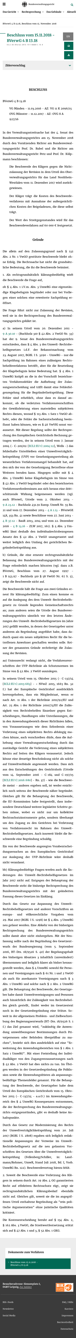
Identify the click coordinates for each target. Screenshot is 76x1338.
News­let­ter (8, 1309)
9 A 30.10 (9, 333)
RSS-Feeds (8, 1302)
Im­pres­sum (67, 1315)
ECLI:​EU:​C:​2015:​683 (17, 684)
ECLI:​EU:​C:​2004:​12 (41, 446)
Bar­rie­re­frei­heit (65, 1322)
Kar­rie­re (69, 1309)
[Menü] (4, 4)
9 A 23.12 (9, 504)
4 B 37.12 (9, 520)
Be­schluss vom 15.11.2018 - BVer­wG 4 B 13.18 (24, 1263)
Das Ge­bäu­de (53, 11)
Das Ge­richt (9, 11)
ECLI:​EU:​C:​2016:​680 (17, 780)
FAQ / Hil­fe (67, 1302)
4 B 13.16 (19, 526)
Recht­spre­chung (31, 11)
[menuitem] (11, 12)
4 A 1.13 (53, 510)
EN (68, 36)
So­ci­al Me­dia (9, 1315)
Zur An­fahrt (26, 1287)
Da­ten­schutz (67, 1329)
